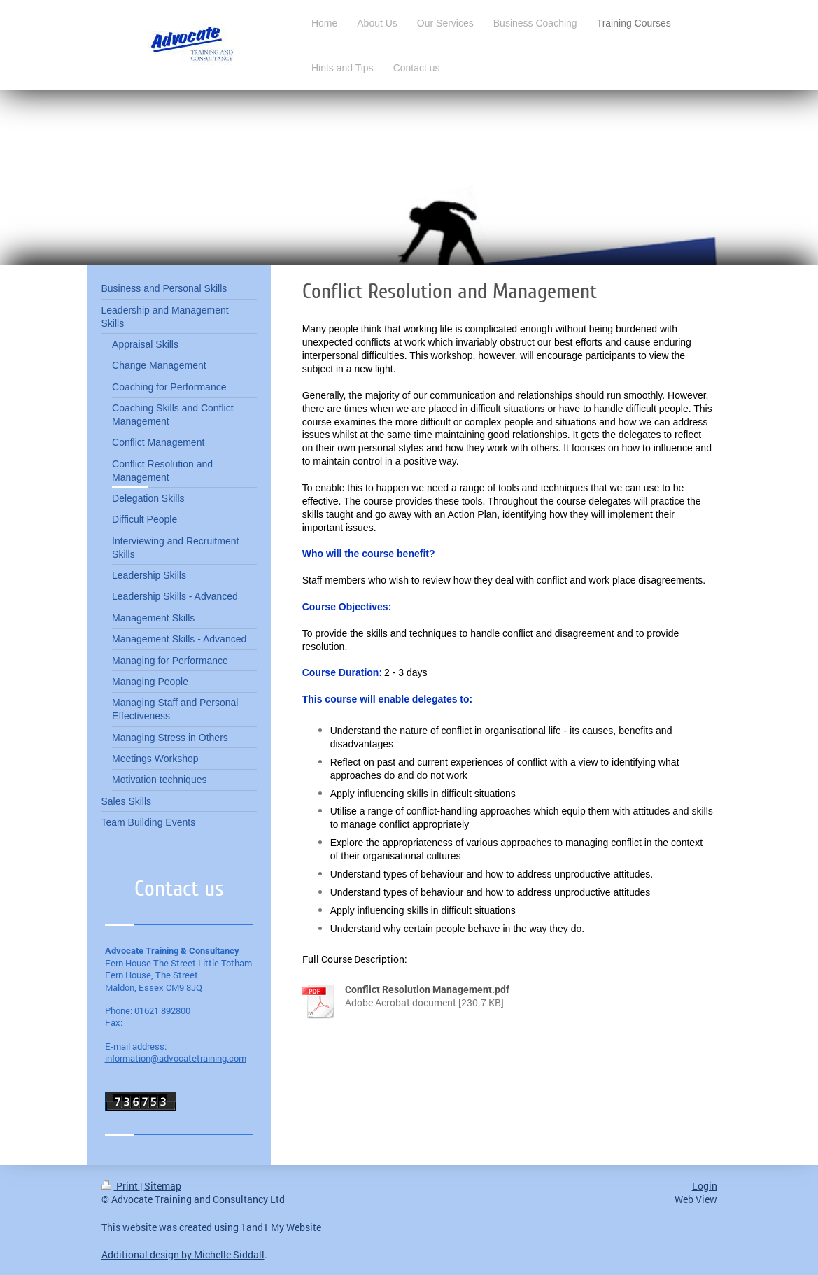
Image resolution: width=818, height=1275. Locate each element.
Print (120, 1185)
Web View (696, 1199)
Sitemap (162, 1185)
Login (704, 1185)
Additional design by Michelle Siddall (183, 1254)
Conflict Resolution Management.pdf (427, 989)
